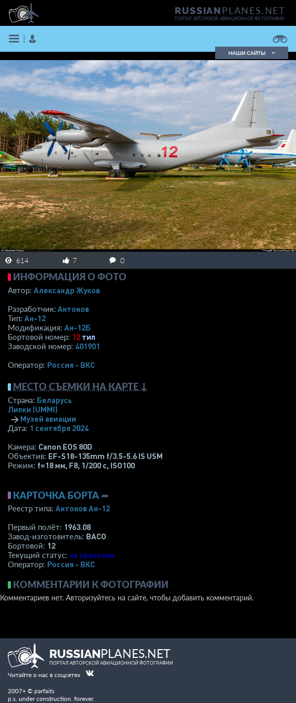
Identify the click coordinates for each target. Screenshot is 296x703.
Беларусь (54, 400)
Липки (33, 409)
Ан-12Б (77, 327)
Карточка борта (56, 495)
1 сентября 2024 (59, 428)
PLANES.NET (230, 10)
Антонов (73, 308)
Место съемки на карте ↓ (80, 386)
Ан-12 (35, 318)
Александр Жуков (67, 290)
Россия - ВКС (71, 364)
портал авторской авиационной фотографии (229, 18)
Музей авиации (48, 418)
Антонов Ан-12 (82, 508)
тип (88, 336)
